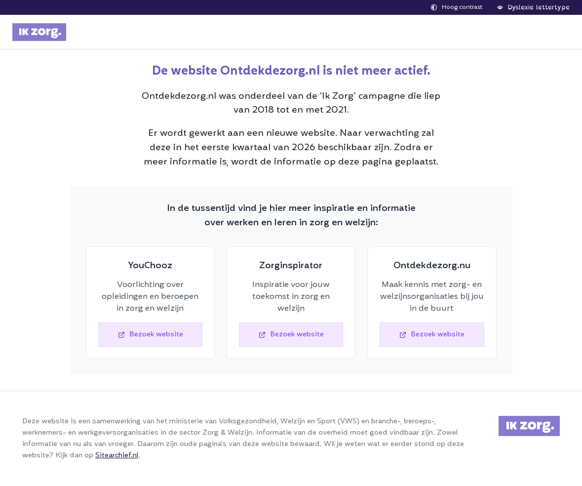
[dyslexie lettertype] (533, 7)
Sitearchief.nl (116, 455)
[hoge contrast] (457, 7)
